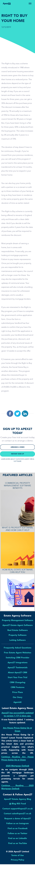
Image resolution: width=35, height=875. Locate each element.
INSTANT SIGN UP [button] (17, 454)
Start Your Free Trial (17, 677)
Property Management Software (17, 620)
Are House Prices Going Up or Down (17, 729)
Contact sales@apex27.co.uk (17, 813)
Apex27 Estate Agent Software (17, 625)
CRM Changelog (17, 682)
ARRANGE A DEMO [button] (17, 447)
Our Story (17, 697)
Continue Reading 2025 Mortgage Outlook (17, 787)
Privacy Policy (17, 860)
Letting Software (17, 640)
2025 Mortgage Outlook (17, 766)
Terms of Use (17, 855)
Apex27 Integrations (17, 662)
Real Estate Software (17, 630)
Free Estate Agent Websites (17, 652)
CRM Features (17, 687)
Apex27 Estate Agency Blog (17, 799)
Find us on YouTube (17, 843)
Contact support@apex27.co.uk (17, 808)
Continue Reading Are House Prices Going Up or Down (17, 758)
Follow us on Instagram (17, 823)
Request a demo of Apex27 (17, 818)
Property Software (17, 635)
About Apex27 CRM (17, 672)
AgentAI (17, 702)
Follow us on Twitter (17, 833)
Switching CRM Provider (17, 657)
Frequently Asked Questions (17, 647)
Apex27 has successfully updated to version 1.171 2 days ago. (18, 714)
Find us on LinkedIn (17, 838)
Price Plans (17, 692)
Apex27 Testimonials (17, 667)
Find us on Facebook (17, 828)
